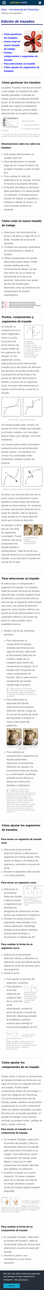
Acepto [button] (11, 1286)
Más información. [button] (21, 1280)
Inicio (4, 9)
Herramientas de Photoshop (24, 9)
